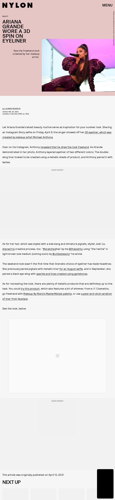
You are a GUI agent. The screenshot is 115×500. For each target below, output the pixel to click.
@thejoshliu (76, 248)
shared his (8, 248)
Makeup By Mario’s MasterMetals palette (47, 293)
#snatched (49, 248)
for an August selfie (71, 268)
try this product (30, 288)
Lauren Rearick (13, 108)
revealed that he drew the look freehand (64, 146)
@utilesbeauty (60, 253)
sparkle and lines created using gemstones (61, 273)
